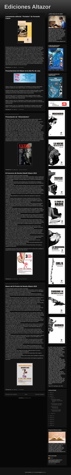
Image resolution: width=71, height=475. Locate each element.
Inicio (26, 394)
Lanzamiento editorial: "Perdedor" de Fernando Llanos (56, 400)
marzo (52, 413)
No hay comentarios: (23, 169)
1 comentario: (21, 67)
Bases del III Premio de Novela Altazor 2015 (21, 286)
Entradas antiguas (39, 394)
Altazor (51, 458)
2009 (51, 425)
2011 (51, 421)
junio (52, 397)
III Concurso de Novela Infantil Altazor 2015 (21, 173)
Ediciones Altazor (27, 7)
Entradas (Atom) (27, 397)
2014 (51, 415)
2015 (51, 396)
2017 (51, 392)
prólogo (15, 130)
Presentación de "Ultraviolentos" (17, 117)
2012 (51, 419)
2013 (51, 417)
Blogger (44, 472)
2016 (51, 394)
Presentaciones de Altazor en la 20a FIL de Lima (22, 71)
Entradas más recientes (11, 394)
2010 (51, 423)
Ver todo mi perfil (52, 463)
